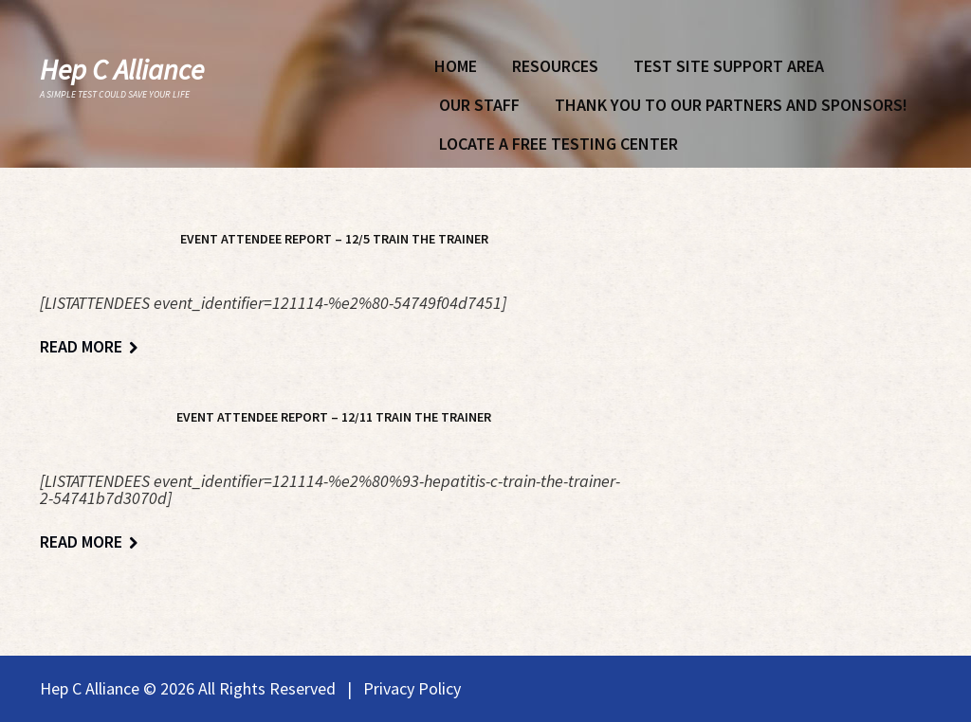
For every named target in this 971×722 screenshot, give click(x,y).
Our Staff (479, 105)
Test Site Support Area (728, 66)
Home (455, 66)
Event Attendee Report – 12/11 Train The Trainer (333, 416)
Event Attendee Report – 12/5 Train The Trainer (334, 238)
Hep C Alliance (122, 69)
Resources (555, 66)
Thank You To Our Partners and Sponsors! (731, 105)
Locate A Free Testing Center (558, 143)
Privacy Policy (412, 688)
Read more (81, 347)
